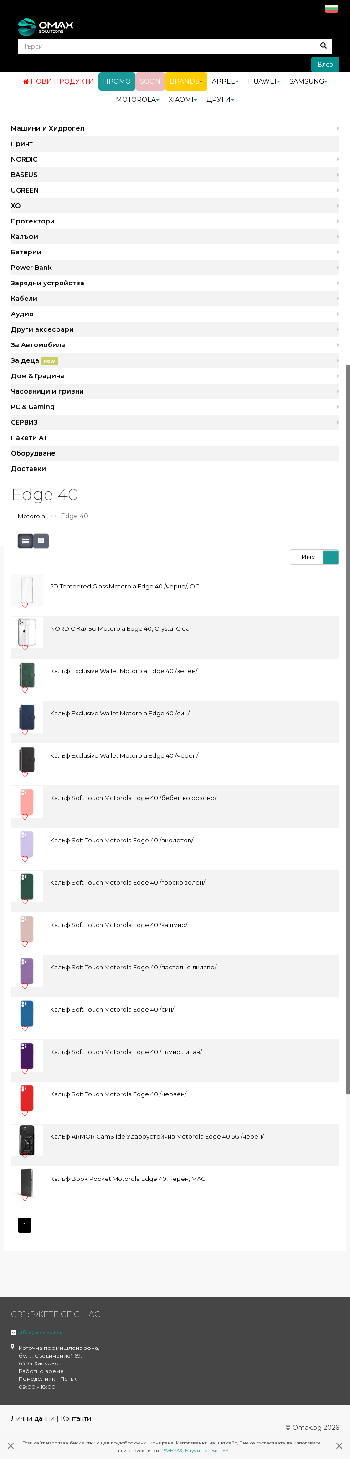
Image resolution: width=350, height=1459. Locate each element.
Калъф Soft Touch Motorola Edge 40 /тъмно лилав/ (126, 1051)
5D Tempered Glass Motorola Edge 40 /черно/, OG (125, 586)
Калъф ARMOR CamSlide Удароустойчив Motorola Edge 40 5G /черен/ (157, 1136)
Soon (150, 81)
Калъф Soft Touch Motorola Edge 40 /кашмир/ (118, 924)
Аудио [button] (22, 313)
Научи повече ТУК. (207, 1451)
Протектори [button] (33, 221)
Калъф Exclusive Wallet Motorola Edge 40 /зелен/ (123, 670)
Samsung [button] (308, 81)
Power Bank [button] (31, 267)
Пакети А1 (28, 437)
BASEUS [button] (24, 174)
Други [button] (220, 99)
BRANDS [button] (186, 81)
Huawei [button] (264, 81)
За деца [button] (34, 360)
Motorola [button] (138, 99)
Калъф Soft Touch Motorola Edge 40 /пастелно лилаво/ (133, 967)
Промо (117, 81)
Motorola (31, 516)
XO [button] (16, 205)
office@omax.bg (39, 1331)
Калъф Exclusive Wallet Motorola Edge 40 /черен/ (124, 755)
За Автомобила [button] (38, 344)
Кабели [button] (24, 298)
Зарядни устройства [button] (47, 283)
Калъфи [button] (24, 236)
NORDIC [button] (24, 159)
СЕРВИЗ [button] (24, 422)
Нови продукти (58, 81)
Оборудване (33, 453)
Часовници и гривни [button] (47, 391)
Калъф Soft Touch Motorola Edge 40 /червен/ (118, 1094)
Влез (325, 64)
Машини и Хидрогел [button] (47, 128)
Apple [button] (225, 81)
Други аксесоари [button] (42, 329)
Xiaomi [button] (183, 99)
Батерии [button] (26, 252)
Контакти (76, 1418)
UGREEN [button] (25, 190)
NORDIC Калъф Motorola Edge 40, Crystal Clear (121, 628)
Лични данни (33, 1418)
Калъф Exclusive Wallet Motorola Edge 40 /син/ (120, 713)
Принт (22, 143)
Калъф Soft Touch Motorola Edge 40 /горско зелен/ (127, 882)
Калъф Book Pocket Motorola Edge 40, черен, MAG (128, 1178)
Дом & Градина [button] (37, 375)
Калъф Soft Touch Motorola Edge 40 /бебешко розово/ (133, 797)
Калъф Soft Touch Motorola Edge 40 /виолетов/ (121, 840)
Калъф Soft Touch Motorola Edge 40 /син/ (112, 1009)
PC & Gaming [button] (33, 406)
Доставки (28, 468)
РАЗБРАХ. (172, 1451)
